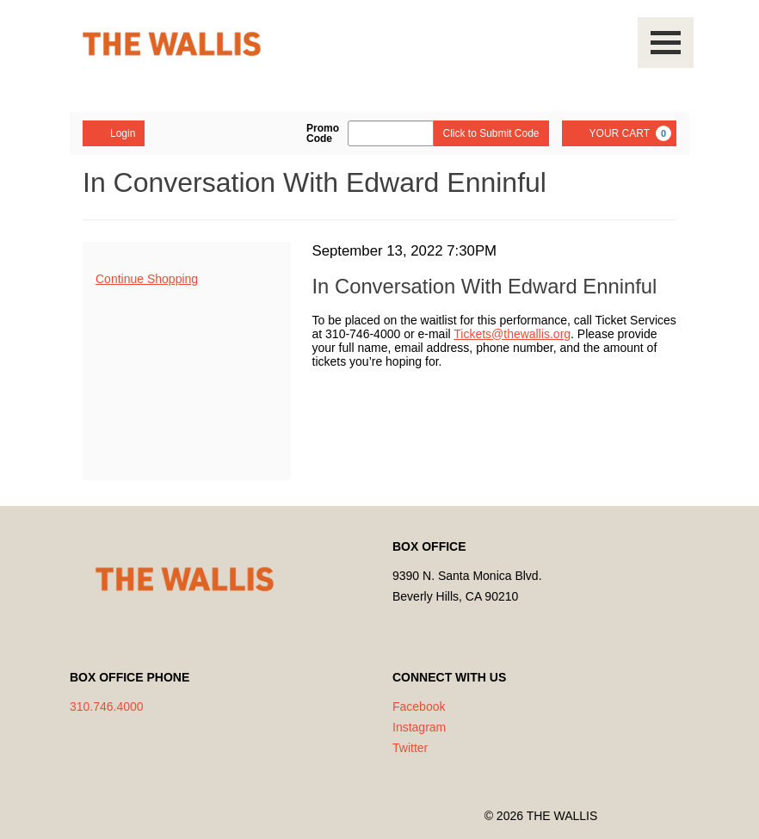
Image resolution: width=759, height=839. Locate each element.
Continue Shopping (147, 279)
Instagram (419, 727)
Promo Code (322, 133)
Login (113, 132)
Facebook (418, 706)
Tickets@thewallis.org (512, 334)
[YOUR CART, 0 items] (619, 133)
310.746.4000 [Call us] (107, 706)
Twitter (410, 748)
